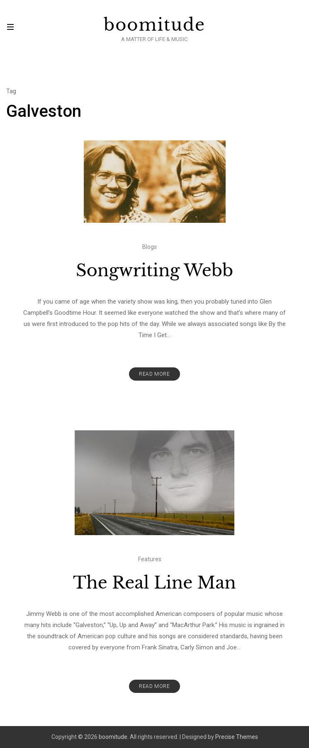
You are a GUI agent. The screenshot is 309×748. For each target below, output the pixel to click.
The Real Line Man (154, 582)
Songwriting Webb (154, 270)
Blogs (149, 247)
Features (149, 559)
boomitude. (114, 737)
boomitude (154, 25)
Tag (11, 91)
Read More (154, 374)
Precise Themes (236, 737)
